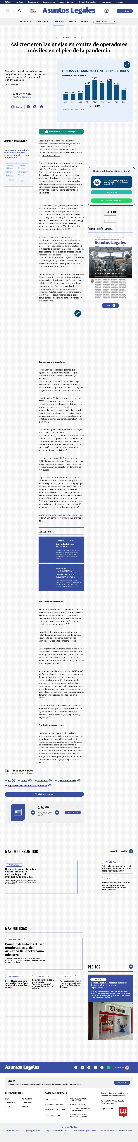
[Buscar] (20, 11)
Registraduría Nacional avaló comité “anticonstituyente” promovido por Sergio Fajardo (43, 984)
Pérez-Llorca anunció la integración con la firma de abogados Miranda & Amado (16, 984)
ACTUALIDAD (25, 22)
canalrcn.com (107, 1131)
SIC (9, 780)
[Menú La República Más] (7, 11)
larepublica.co (13, 1131)
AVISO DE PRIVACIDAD (78, 1105)
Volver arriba (121, 1068)
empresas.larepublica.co (57, 1131)
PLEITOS (72, 22)
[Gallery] (45, 811)
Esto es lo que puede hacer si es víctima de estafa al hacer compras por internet (116, 868)
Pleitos (94, 967)
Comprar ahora (111, 192)
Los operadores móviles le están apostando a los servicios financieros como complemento (17, 154)
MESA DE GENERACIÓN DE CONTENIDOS (78, 1100)
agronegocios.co (32, 1131)
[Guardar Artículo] (17, 107)
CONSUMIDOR (58, 22)
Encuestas (119, 2)
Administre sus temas (44, 794)
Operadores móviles (67, 780)
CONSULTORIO (42, 22)
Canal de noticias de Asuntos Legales (61, 131)
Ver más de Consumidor (121, 851)
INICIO (7, 1099)
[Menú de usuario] (106, 11)
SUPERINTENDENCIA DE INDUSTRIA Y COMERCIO (79, 1116)
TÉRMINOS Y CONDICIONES (55, 1110)
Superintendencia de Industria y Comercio (58, 2)
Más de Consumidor (21, 851)
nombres (19, 2)
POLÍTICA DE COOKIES (53, 1116)
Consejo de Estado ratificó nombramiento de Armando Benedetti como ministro (24, 949)
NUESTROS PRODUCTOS (54, 1105)
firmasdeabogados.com (84, 1131)
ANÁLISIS (84, 22)
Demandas (42, 780)
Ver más (110, 305)
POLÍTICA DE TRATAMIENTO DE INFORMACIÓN (80, 1110)
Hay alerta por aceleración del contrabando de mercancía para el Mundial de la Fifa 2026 (20, 873)
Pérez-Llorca (106, 2)
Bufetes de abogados (87, 2)
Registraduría (33, 2)
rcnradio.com (125, 1131)
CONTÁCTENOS (51, 1100)
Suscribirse (125, 11)
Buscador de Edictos (105, 22)
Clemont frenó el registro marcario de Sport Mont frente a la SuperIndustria (108, 985)
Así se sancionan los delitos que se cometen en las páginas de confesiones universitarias (116, 886)
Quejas (24, 780)
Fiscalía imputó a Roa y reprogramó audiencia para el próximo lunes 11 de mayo (71, 984)
